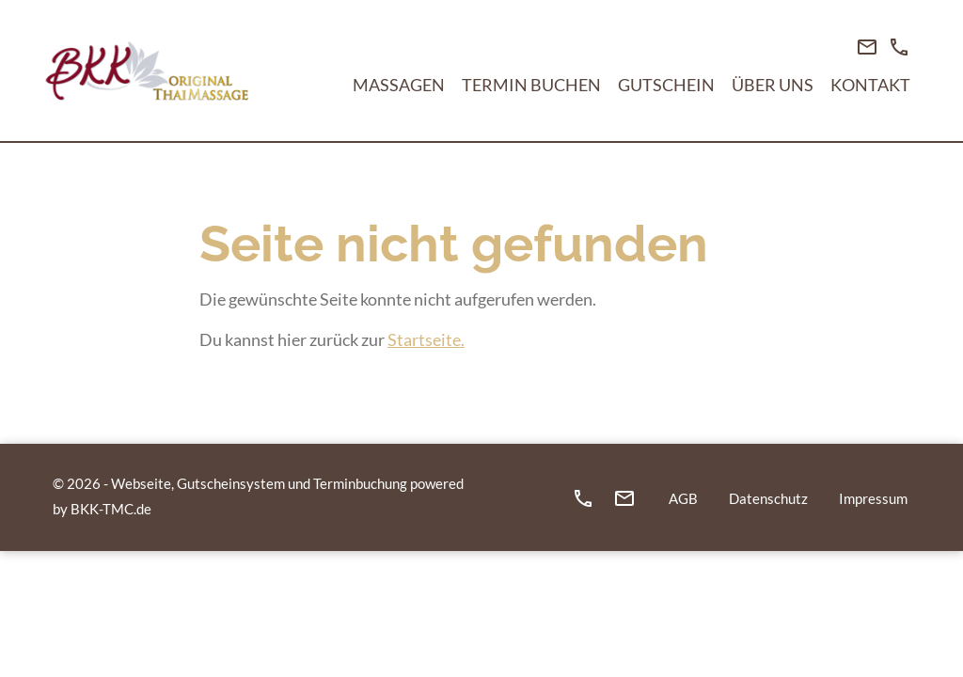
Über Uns (772, 84)
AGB (683, 498)
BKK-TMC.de (111, 508)
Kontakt (870, 84)
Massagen (399, 84)
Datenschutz (768, 498)
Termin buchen (531, 84)
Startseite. (426, 339)
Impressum (873, 498)
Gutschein (666, 84)
